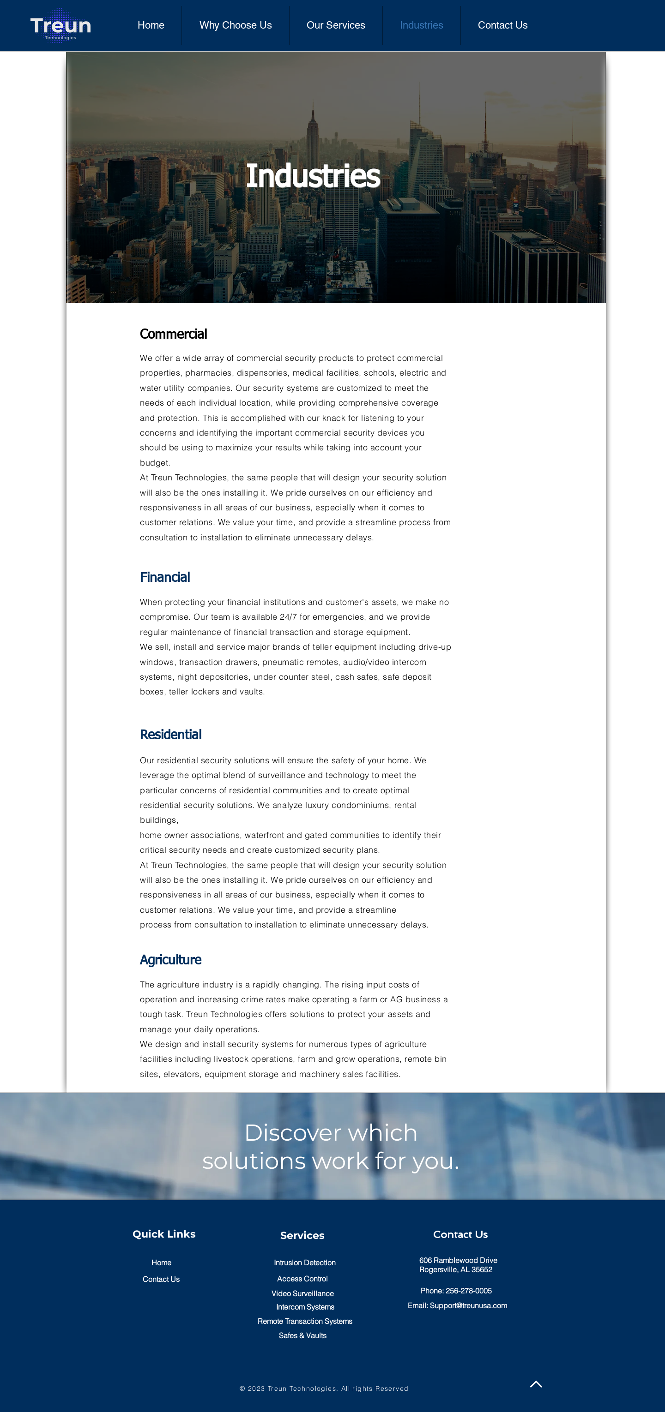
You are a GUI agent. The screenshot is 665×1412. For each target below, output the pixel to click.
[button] (302, 1279)
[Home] (161, 1263)
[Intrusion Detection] (304, 1263)
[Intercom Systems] (305, 1307)
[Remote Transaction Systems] (304, 1321)
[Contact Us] (161, 1279)
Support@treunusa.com (468, 1305)
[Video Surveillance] (302, 1293)
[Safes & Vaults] (302, 1335)
